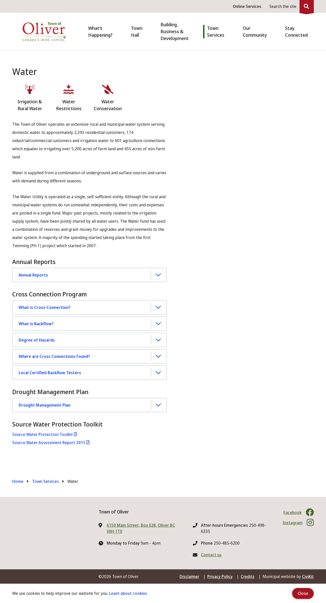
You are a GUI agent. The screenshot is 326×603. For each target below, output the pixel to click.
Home (17, 481)
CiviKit (308, 576)
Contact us (211, 555)
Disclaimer (189, 576)
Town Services (45, 481)
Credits (247, 576)
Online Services (247, 6)
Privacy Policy (220, 576)
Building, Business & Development (174, 31)
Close (303, 593)
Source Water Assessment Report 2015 (48, 442)
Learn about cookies (128, 593)
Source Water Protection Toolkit (42, 434)
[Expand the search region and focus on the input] (290, 6)
